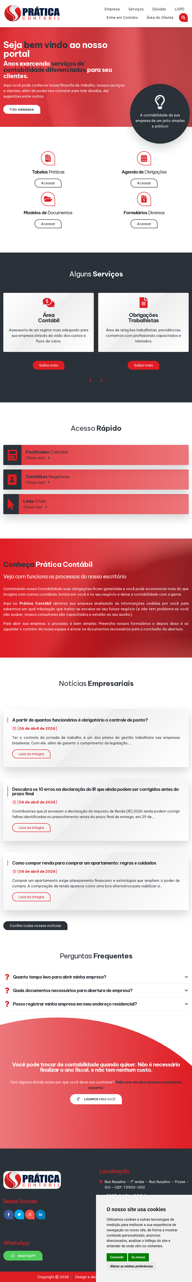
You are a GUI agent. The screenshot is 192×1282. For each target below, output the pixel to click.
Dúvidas (159, 9)
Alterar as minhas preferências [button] (131, 1266)
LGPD (179, 9)
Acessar (48, 183)
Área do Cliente (160, 17)
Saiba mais (48, 365)
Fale (22, 109)
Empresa (112, 9)
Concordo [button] (117, 1257)
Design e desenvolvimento (96, 1277)
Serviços (136, 9)
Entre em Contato (122, 17)
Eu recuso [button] (138, 1257)
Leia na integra (31, 754)
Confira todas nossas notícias (35, 925)
